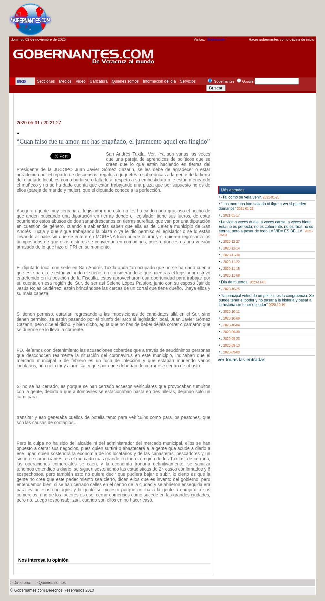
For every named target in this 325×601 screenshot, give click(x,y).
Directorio (22, 582)
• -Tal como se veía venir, (249, 197)
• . (229, 215)
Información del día (159, 81)
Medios (65, 81)
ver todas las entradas (242, 359)
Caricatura (98, 81)
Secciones (46, 81)
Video (81, 81)
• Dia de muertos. (242, 282)
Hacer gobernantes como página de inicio (281, 39)
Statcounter (216, 39)
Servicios (188, 81)
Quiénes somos (125, 81)
